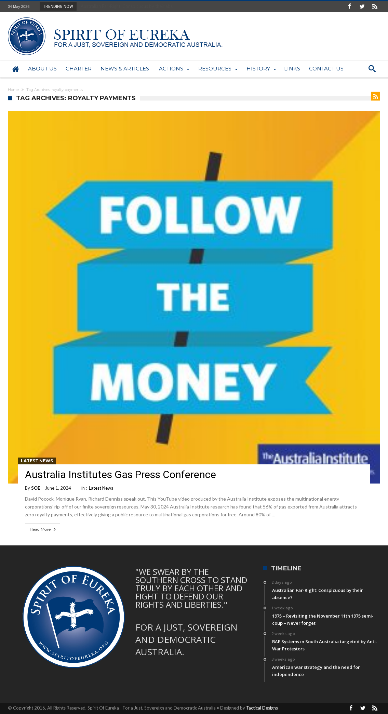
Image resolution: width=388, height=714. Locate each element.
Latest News (37, 460)
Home (13, 89)
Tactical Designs (262, 708)
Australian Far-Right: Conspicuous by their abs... (127, 6)
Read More (43, 529)
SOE (35, 488)
